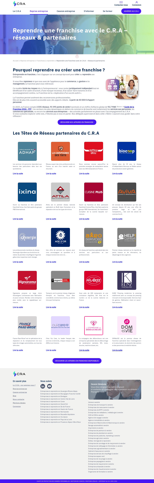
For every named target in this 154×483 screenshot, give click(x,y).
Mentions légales (19, 403)
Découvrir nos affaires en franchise (77, 122)
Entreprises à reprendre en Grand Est (54, 404)
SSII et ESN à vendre (96, 415)
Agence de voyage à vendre (98, 418)
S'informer (89, 11)
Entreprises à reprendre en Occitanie (54, 417)
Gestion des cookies (78, 481)
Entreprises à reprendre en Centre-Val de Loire (57, 399)
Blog (14, 396)
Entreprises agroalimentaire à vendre (101, 448)
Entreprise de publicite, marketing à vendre (104, 436)
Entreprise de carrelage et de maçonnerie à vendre (106, 443)
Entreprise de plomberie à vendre (100, 433)
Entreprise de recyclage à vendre (100, 459)
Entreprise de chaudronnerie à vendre (102, 469)
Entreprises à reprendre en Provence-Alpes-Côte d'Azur (60, 422)
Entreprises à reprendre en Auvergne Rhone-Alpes (59, 391)
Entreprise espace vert (96, 456)
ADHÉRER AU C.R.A (131, 11)
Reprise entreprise (39, 11)
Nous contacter (18, 399)
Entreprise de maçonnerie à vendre (101, 464)
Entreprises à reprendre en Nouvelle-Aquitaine (57, 414)
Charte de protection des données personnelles (53, 481)
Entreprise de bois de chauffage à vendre (103, 454)
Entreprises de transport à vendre (100, 405)
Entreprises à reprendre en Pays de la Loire (56, 419)
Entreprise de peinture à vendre (99, 430)
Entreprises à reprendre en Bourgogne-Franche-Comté (60, 394)
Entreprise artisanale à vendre (99, 466)
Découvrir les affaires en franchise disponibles (77, 361)
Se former (107, 11)
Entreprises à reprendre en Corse (52, 401)
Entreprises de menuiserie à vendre (101, 407)
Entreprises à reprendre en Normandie (54, 412)
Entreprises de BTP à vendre (98, 410)
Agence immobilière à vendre (99, 420)
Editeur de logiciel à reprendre (99, 441)
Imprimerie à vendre (96, 428)
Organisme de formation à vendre (100, 472)
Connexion (17, 406)
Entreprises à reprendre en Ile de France (55, 407)
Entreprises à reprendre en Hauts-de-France (56, 409)
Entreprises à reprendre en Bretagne (54, 396)
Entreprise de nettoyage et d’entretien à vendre (105, 446)
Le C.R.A (17, 11)
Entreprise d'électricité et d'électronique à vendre (106, 423)
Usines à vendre (94, 402)
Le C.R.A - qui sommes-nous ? (24, 385)
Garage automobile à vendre (98, 425)
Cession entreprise (66, 11)
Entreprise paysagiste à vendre (99, 461)
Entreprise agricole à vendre (98, 438)
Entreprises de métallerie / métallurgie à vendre (105, 412)
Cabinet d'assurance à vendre (99, 451)
